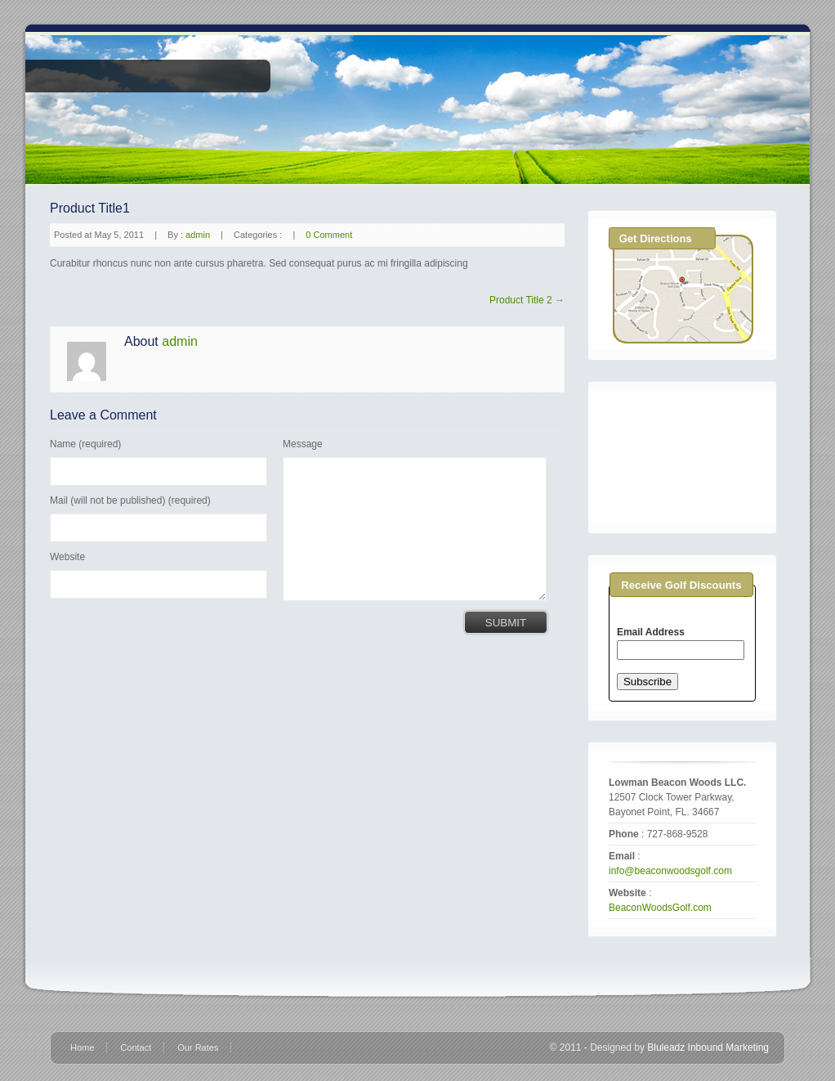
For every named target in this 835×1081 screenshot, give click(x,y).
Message (303, 444)
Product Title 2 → (527, 300)
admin (197, 235)
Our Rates (197, 1047)
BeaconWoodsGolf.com (660, 907)
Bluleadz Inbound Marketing (708, 1047)
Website (67, 557)
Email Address (651, 632)
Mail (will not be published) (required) (130, 500)
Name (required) (85, 444)
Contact (135, 1047)
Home (82, 1047)
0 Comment (329, 235)
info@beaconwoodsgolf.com (670, 871)
